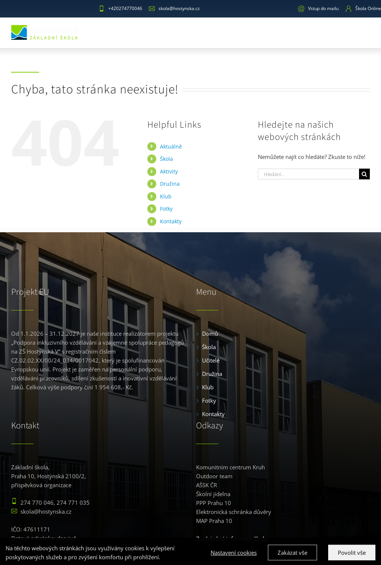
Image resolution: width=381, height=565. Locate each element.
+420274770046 (120, 8)
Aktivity (169, 171)
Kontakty (171, 221)
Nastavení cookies (234, 557)
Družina (170, 183)
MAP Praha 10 (214, 520)
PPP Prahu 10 (213, 503)
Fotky (166, 208)
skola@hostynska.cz (174, 8)
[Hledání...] (308, 174)
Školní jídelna (213, 494)
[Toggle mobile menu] (364, 31)
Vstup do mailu (318, 8)
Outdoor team (214, 476)
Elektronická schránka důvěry (233, 511)
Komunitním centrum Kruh (230, 467)
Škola (166, 158)
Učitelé (211, 360)
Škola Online (363, 8)
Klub (166, 196)
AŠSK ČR (206, 485)
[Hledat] (364, 174)
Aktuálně (171, 146)
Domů (210, 333)
